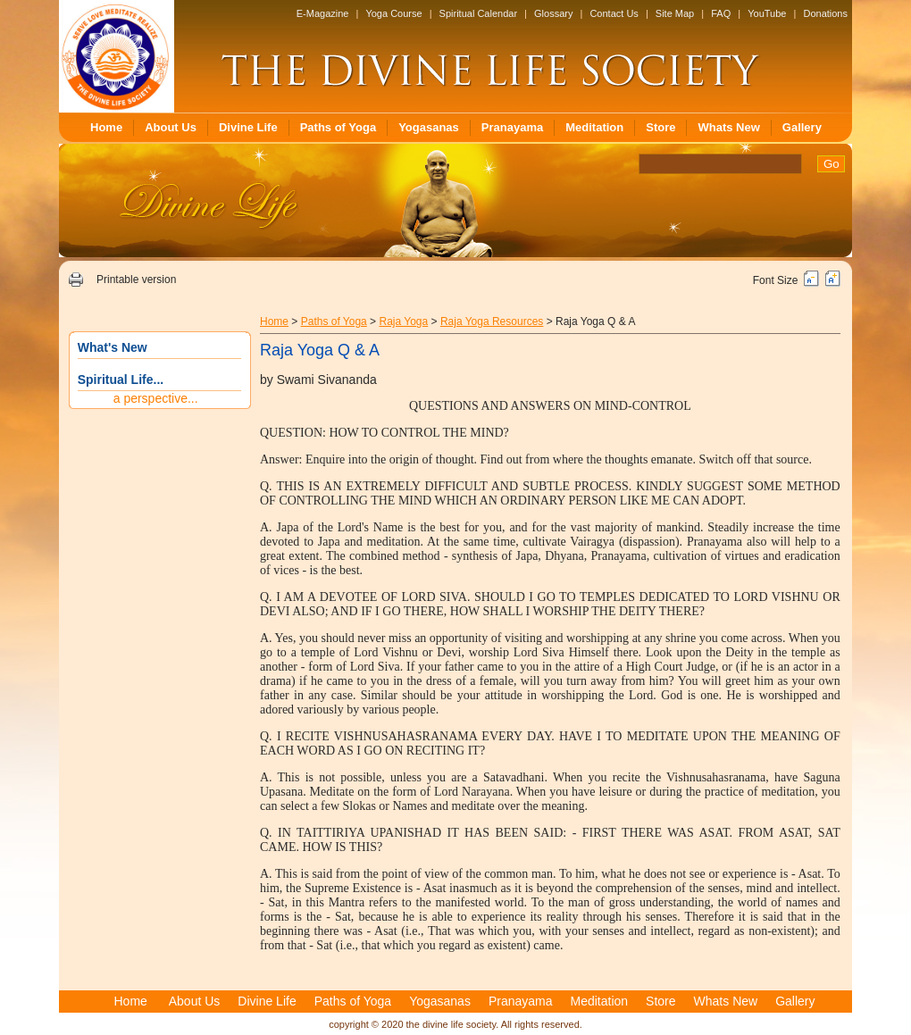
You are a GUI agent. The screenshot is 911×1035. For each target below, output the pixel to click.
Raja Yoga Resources (491, 321)
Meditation (594, 127)
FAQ (721, 13)
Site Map (675, 13)
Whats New (728, 127)
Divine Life (248, 127)
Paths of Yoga (338, 127)
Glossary (553, 13)
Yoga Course (393, 13)
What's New (112, 347)
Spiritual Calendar (478, 13)
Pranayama (512, 127)
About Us (170, 127)
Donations (825, 13)
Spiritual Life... (120, 379)
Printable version (136, 279)
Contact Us (613, 13)
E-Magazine (323, 13)
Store (660, 127)
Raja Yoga (403, 321)
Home (106, 127)
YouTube (767, 13)
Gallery (802, 127)
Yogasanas (428, 127)
